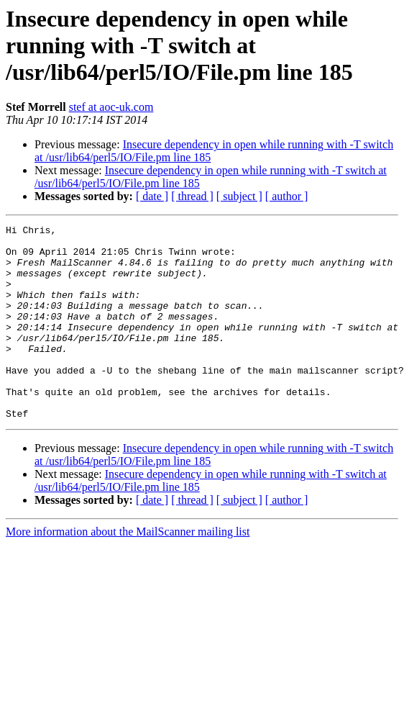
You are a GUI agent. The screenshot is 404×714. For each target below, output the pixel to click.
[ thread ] (192, 196)
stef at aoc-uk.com (111, 107)
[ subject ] (239, 196)
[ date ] (152, 196)
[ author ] (286, 196)
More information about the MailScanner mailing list (127, 570)
